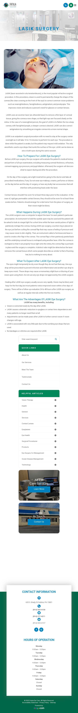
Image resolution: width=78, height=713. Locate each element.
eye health (26, 435)
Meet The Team (28, 370)
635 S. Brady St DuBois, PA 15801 (39, 602)
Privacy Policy (44, 702)
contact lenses (28, 424)
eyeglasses (26, 429)
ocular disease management (32, 459)
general (25, 412)
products (25, 447)
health (24, 406)
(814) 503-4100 (39, 610)
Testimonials (26, 377)
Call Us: (65, 5)
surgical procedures (29, 441)
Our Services (26, 362)
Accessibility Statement (30, 702)
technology (26, 465)
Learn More (39, 489)
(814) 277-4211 (39, 616)
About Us (25, 355)
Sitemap (53, 702)
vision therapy (27, 400)
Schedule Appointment (71, 5)
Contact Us (26, 384)
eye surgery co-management (33, 453)
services (25, 418)
